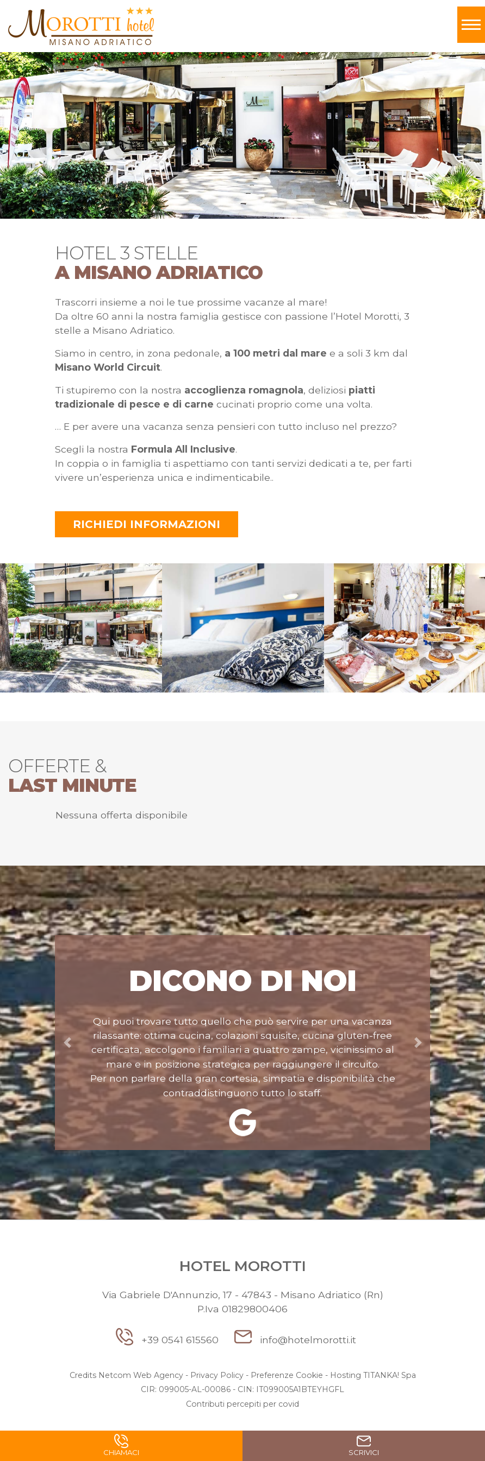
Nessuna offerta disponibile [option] (121, 815)
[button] (67, 1042)
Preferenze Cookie (287, 1375)
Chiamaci (121, 1448)
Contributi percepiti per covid (242, 1404)
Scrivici (364, 1448)
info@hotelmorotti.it (295, 1339)
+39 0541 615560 (168, 1339)
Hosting (345, 1375)
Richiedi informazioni (146, 524)
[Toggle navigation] (471, 25)
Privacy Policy (217, 1375)
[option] (81, 630)
